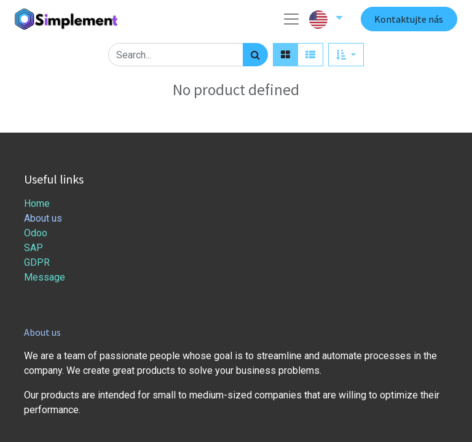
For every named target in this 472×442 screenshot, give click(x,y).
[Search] (255, 54)
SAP (33, 248)
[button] (345, 54)
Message (46, 277)
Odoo (35, 233)
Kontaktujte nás (408, 19)
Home (37, 203)
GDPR (37, 262)
